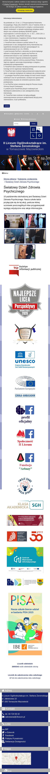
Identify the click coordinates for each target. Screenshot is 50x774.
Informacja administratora (28, 119)
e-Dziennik (8, 732)
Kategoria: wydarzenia (27, 179)
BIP (5, 729)
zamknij (7, 106)
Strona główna (8, 113)
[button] (47, 162)
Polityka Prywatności (12, 738)
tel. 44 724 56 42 (11, 714)
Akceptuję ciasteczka (25, 10)
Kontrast (17, 119)
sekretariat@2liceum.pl (13, 717)
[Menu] (25, 173)
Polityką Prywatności (10, 4)
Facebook (8, 735)
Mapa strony (19, 113)
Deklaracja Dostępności (14, 741)
